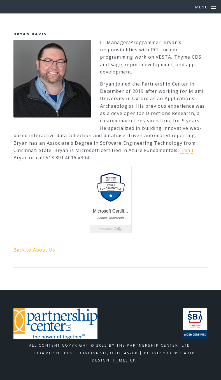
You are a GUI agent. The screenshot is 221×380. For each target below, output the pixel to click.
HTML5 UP (124, 360)
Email (186, 150)
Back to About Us (34, 250)
